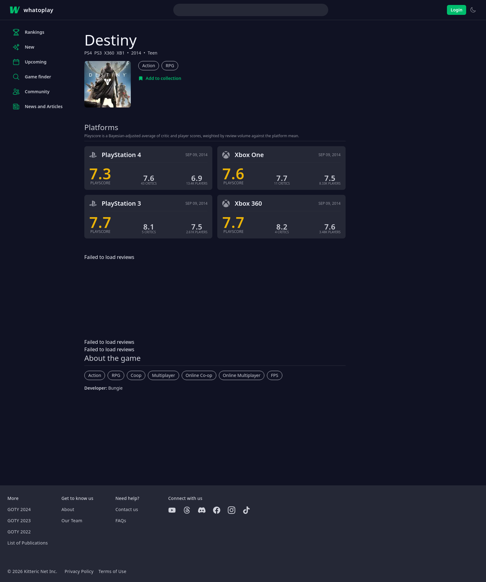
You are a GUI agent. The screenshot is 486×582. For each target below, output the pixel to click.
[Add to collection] (159, 78)
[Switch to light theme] (473, 10)
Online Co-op (199, 375)
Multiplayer (163, 375)
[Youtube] (172, 510)
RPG (170, 65)
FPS (274, 375)
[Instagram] (231, 510)
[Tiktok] (246, 510)
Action (148, 65)
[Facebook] (216, 510)
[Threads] (187, 510)
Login (456, 10)
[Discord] (201, 510)
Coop (136, 375)
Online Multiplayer (242, 375)
